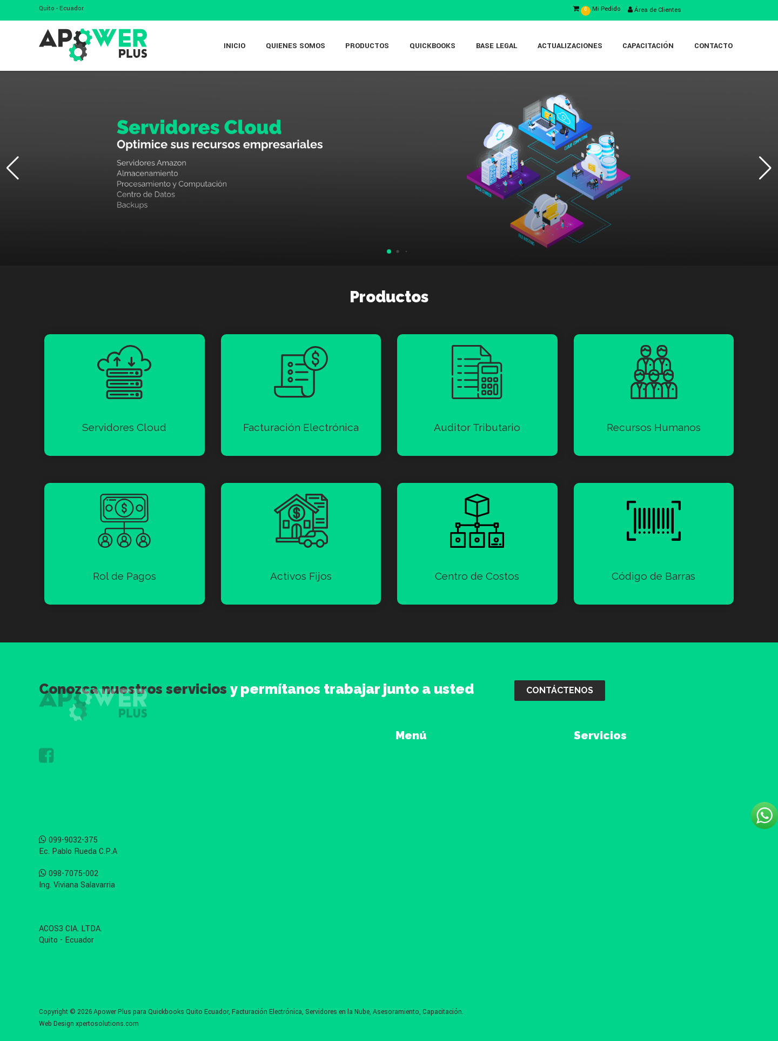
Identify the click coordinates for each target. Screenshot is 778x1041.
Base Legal (496, 46)
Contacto (713, 46)
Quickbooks (432, 46)
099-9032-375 (68, 840)
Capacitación (648, 46)
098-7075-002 (68, 873)
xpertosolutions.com (107, 1024)
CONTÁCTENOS (559, 690)
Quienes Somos (295, 46)
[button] (389, 251)
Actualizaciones (570, 46)
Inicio (234, 46)
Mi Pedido (597, 9)
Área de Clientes (654, 10)
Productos (367, 46)
